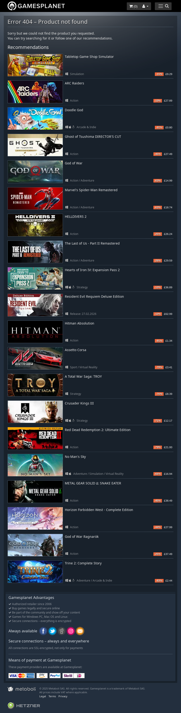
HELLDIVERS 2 (75, 216)
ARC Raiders (74, 83)
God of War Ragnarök (82, 536)
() (133, 6)
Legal (42, 696)
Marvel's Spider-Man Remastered (91, 190)
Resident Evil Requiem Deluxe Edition (94, 296)
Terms (52, 696)
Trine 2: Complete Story (83, 563)
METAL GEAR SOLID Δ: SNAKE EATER (93, 483)
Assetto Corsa (75, 350)
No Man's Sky (75, 456)
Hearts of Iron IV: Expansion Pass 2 (92, 270)
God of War (73, 163)
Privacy (62, 696)
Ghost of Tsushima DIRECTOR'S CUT (93, 136)
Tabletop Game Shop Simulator (89, 56)
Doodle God (74, 110)
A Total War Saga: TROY (83, 376)
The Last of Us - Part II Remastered (92, 243)
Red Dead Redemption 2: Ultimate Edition (98, 430)
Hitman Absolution (79, 323)
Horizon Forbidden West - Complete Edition (99, 509)
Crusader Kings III (79, 403)
